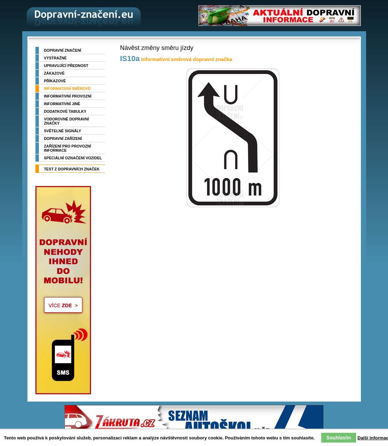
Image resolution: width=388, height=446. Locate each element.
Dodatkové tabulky (65, 111)
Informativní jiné (62, 104)
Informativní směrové (67, 88)
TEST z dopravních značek (72, 169)
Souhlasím (339, 437)
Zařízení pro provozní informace (67, 148)
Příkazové (55, 81)
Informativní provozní (68, 96)
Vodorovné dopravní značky (66, 121)
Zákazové (54, 73)
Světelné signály (62, 131)
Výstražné (55, 58)
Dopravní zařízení (63, 138)
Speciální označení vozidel (73, 158)
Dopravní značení (62, 50)
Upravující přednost (66, 66)
